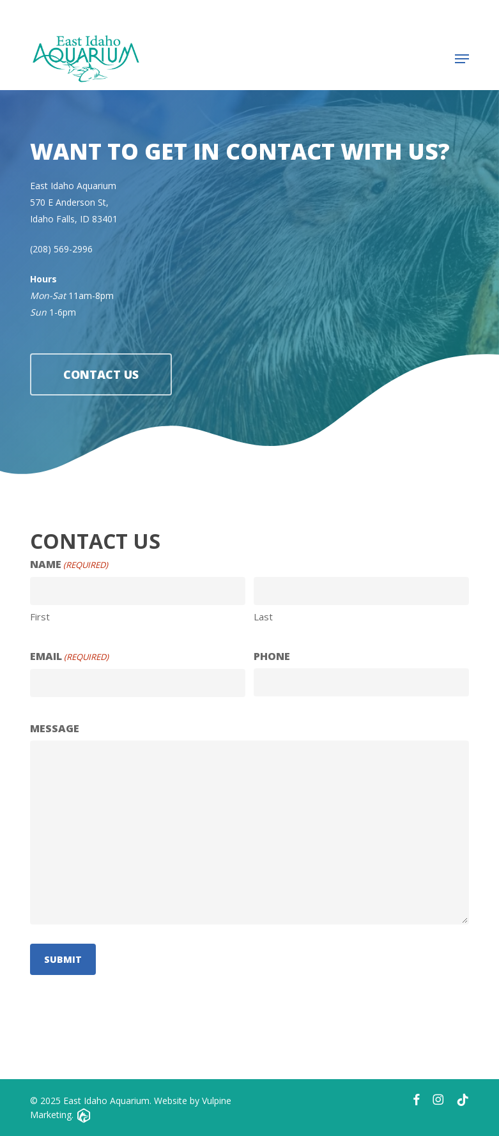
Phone (272, 656)
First (40, 616)
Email (69, 657)
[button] (462, 58)
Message (54, 728)
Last (263, 616)
